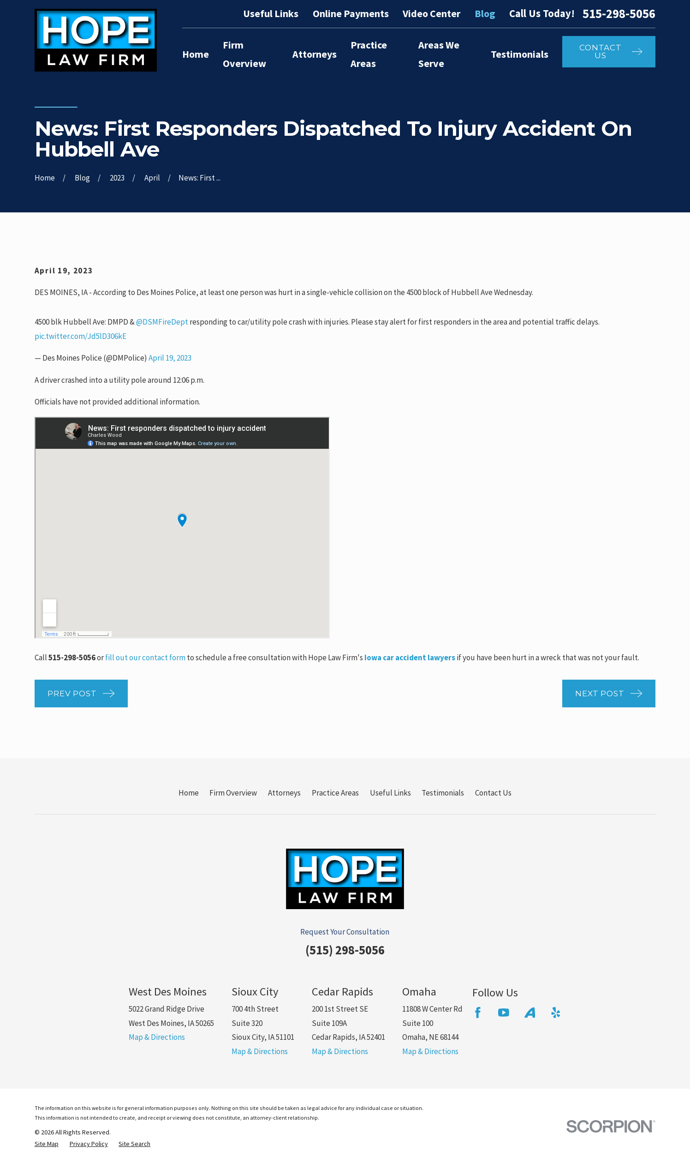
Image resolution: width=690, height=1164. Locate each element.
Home (188, 793)
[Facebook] (477, 1012)
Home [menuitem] (195, 54)
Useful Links (270, 13)
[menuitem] (47, 1144)
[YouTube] (503, 1012)
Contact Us (493, 793)
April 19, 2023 (170, 358)
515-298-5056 (619, 13)
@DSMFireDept (162, 322)
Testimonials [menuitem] (519, 54)
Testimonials (443, 793)
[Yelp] (555, 1012)
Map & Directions (157, 1037)
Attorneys (284, 793)
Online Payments (351, 13)
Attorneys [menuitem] (314, 54)
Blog (485, 13)
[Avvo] (529, 1012)
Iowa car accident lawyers (409, 657)
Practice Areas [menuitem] (369, 54)
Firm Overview (233, 793)
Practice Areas (335, 793)
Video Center (431, 13)
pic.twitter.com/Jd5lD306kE (80, 336)
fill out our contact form (145, 657)
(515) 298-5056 (345, 950)
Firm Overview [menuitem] (244, 54)
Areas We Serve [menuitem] (438, 54)
